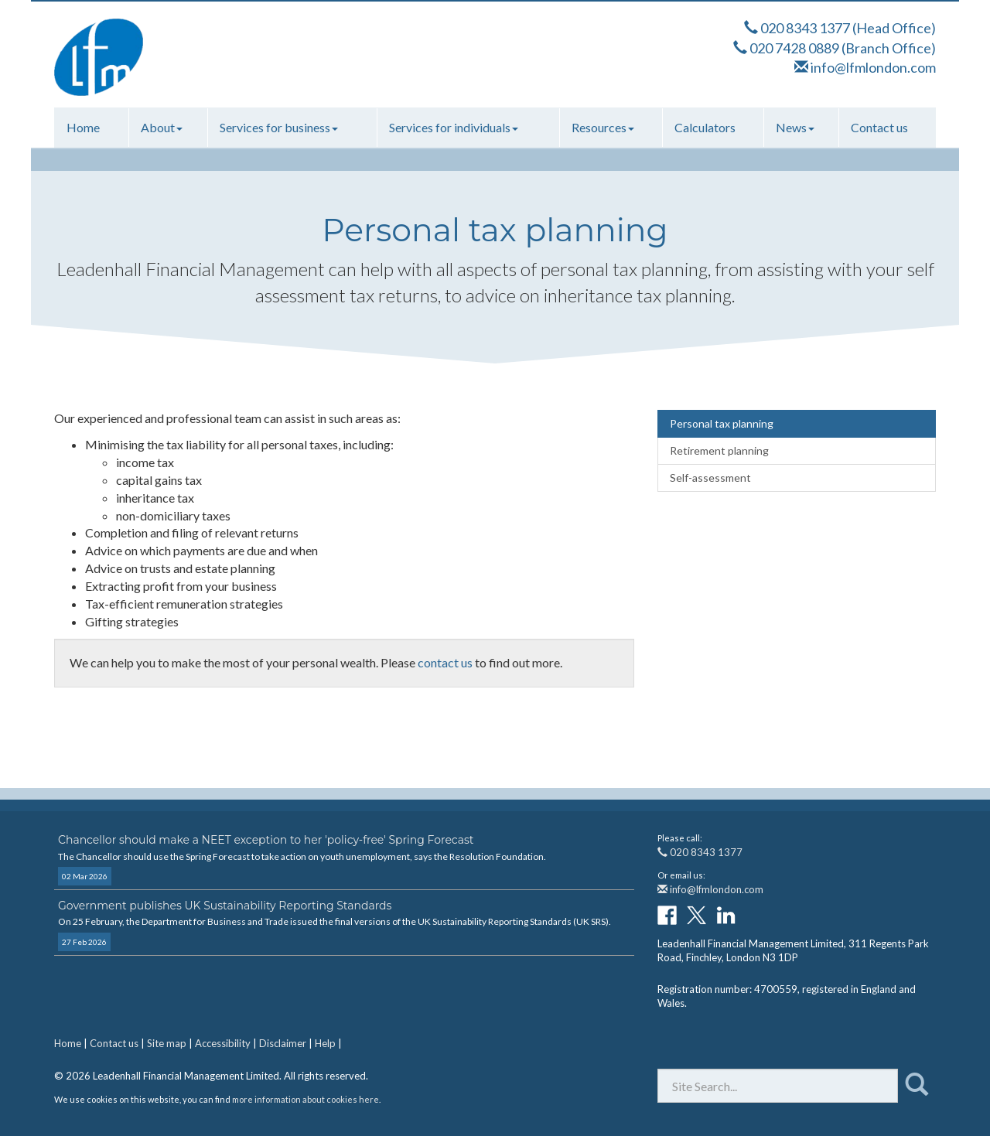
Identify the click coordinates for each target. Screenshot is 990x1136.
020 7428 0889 (794, 47)
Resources (603, 127)
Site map (166, 1043)
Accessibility (223, 1043)
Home (83, 127)
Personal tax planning (721, 423)
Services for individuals (453, 127)
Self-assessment (710, 477)
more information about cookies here (305, 1099)
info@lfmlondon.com (873, 67)
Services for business (279, 127)
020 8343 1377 (805, 27)
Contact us (879, 127)
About (162, 127)
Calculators (705, 127)
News (795, 127)
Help (325, 1043)
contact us (445, 662)
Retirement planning (719, 450)
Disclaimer (282, 1043)
